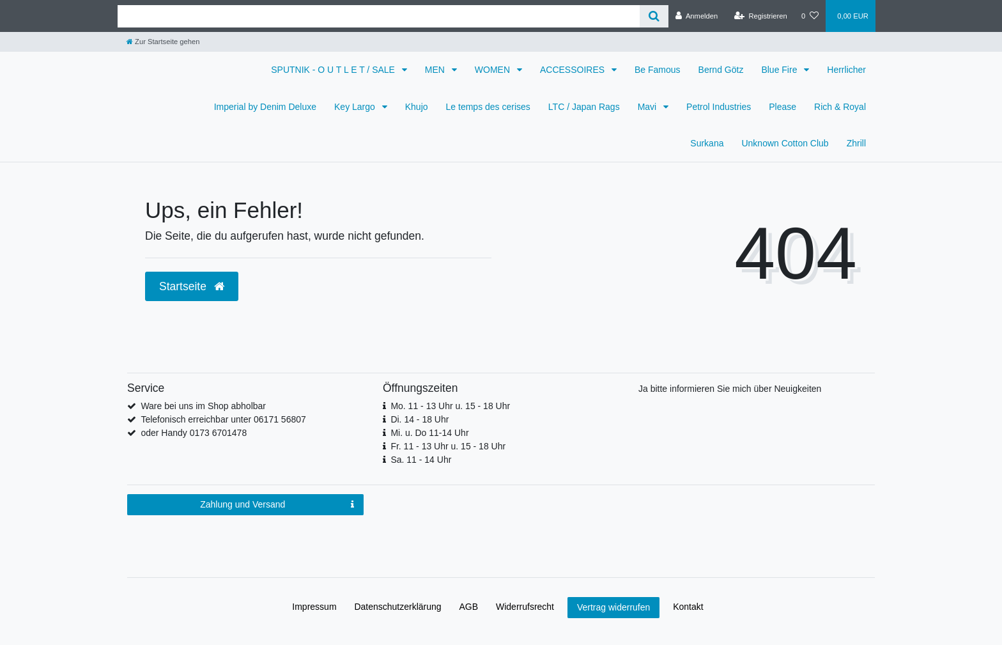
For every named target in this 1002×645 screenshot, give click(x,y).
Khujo (416, 107)
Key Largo (356, 107)
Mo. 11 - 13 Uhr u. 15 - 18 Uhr (450, 406)
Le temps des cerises (488, 107)
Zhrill (856, 143)
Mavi (648, 107)
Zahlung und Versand (277, 505)
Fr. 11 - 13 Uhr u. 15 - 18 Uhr (447, 446)
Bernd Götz (721, 70)
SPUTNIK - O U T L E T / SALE (334, 70)
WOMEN (494, 70)
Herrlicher (846, 70)
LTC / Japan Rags (584, 107)
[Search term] (379, 16)
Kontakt (688, 607)
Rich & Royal (840, 107)
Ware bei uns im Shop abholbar (203, 406)
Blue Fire (780, 70)
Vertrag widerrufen (613, 607)
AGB (469, 607)
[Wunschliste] (810, 16)
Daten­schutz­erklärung (397, 607)
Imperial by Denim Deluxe (265, 107)
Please (782, 107)
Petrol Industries (718, 107)
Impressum (314, 607)
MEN (436, 70)
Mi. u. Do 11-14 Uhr (429, 433)
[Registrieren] (760, 16)
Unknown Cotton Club (784, 143)
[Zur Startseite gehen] (163, 41)
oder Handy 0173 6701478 (194, 433)
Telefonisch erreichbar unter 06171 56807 (223, 419)
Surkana (706, 143)
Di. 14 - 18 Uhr (419, 419)
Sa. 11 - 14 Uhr (420, 460)
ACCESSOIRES (573, 70)
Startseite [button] (191, 286)
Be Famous (658, 70)
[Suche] (654, 16)
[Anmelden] (696, 16)
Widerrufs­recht (525, 607)
